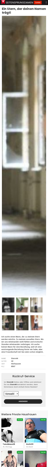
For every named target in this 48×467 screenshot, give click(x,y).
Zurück (37, 2)
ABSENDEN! (23, 401)
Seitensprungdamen (19, 2)
